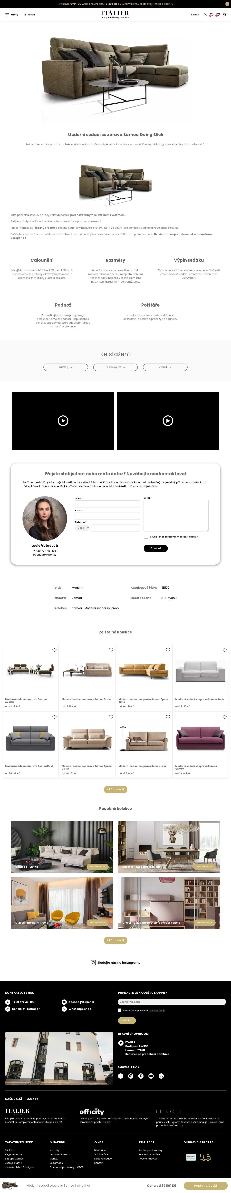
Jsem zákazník (13, 1162)
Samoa (75, 598)
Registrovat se (13, 1154)
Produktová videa (149, 1154)
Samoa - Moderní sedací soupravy (95, 608)
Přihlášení (10, 1150)
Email (78, 510)
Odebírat (127, 1020)
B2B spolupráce (14, 1158)
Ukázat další (115, 789)
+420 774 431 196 (45, 551)
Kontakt (195, 14)
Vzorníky (54, 1150)
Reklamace (56, 1162)
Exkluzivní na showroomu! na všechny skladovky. (105, 4)
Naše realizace (103, 1158)
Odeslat (155, 548)
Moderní (76, 588)
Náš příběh (100, 1150)
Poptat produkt (205, 1185)
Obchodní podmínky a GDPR (67, 1167)
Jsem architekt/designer (19, 1167)
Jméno (79, 498)
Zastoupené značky (150, 1150)
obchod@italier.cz (44, 555)
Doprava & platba (60, 1154)
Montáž (54, 1158)
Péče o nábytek (148, 1158)
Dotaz (148, 497)
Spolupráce (101, 1154)
